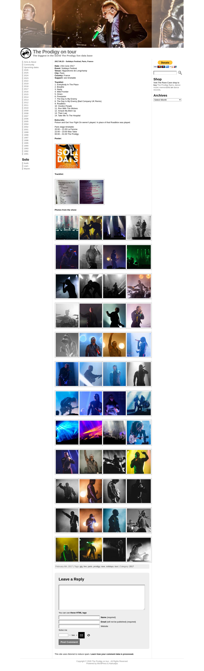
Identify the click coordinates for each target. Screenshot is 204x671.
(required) (108, 622)
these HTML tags (78, 617)
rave (103, 566)
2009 (26, 110)
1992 (26, 151)
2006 (26, 119)
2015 (26, 94)
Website (104, 631)
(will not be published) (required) (118, 626)
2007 (26, 116)
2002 (26, 127)
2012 (26, 102)
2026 (26, 70)
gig (81, 566)
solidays (109, 566)
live (85, 566)
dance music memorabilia (166, 86)
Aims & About (30, 62)
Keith (26, 163)
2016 (26, 91)
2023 (26, 78)
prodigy (96, 566)
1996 (26, 140)
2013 (26, 100)
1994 (26, 146)
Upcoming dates (31, 67)
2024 (26, 75)
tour (116, 566)
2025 (26, 73)
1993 (26, 148)
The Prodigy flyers (165, 85)
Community (29, 64)
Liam (26, 166)
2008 (26, 113)
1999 (26, 132)
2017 (26, 89)
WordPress (102, 668)
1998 (26, 135)
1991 (26, 154)
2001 (26, 129)
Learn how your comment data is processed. (112, 659)
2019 (26, 83)
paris (90, 566)
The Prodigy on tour (54, 52)
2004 (26, 124)
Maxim (27, 168)
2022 (26, 81)
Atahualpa (113, 668)
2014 (26, 97)
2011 (26, 105)
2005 (26, 121)
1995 (26, 143)
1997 (26, 137)
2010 (26, 108)
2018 (26, 86)
